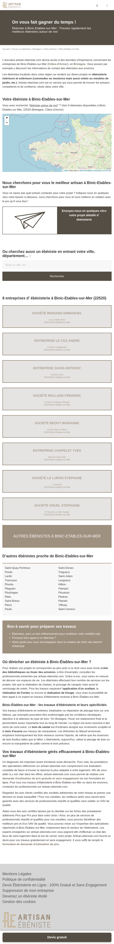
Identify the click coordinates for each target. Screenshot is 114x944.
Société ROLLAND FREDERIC (57, 395)
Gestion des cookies (19, 902)
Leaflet (65, 170)
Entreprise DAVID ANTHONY (57, 368)
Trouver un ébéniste (21, 49)
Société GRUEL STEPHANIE (57, 505)
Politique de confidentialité (23, 879)
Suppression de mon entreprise (28, 890)
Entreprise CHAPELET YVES (57, 450)
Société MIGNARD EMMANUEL (57, 313)
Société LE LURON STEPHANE (57, 478)
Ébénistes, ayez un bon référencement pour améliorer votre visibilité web (56, 633)
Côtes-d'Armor (50, 49)
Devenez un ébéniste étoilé (24, 896)
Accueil (5, 49)
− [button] (7, 123)
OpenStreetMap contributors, (90, 170)
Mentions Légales (16, 874)
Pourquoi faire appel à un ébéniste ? (34, 637)
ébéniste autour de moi (44, 105)
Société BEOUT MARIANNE (57, 423)
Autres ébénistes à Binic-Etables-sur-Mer (57, 536)
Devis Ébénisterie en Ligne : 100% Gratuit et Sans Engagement (54, 885)
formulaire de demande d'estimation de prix (30, 844)
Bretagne (36, 49)
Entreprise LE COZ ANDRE (57, 340)
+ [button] (7, 118)
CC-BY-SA (106, 170)
